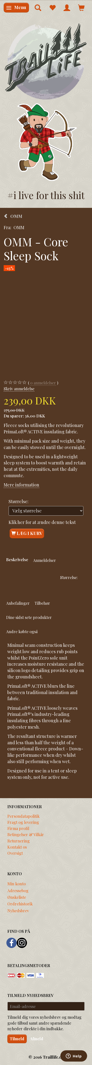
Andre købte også (22, 631)
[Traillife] (46, 61)
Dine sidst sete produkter (29, 617)
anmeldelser (43, 383)
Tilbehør (42, 603)
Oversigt (15, 853)
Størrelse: (18, 501)
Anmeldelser (44, 560)
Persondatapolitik (23, 816)
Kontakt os (17, 847)
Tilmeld (17, 1038)
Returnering (18, 840)
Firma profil (18, 828)
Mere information (21, 485)
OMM (18, 227)
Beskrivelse (17, 559)
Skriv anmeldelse (19, 388)
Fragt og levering (23, 822)
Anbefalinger (18, 603)
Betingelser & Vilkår (25, 834)
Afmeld (36, 1038)
